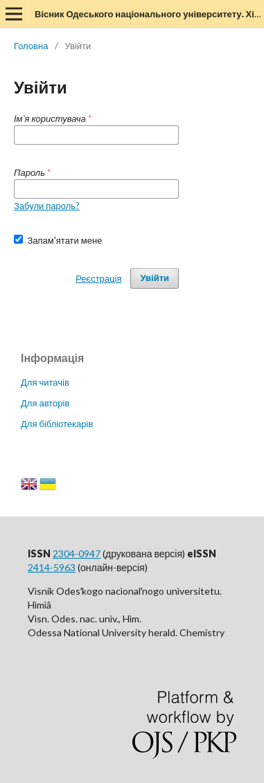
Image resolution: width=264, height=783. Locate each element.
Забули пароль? (47, 205)
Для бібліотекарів (57, 423)
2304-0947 (76, 553)
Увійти (154, 278)
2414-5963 (52, 567)
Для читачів (45, 382)
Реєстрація (98, 278)
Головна (31, 45)
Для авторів (45, 402)
